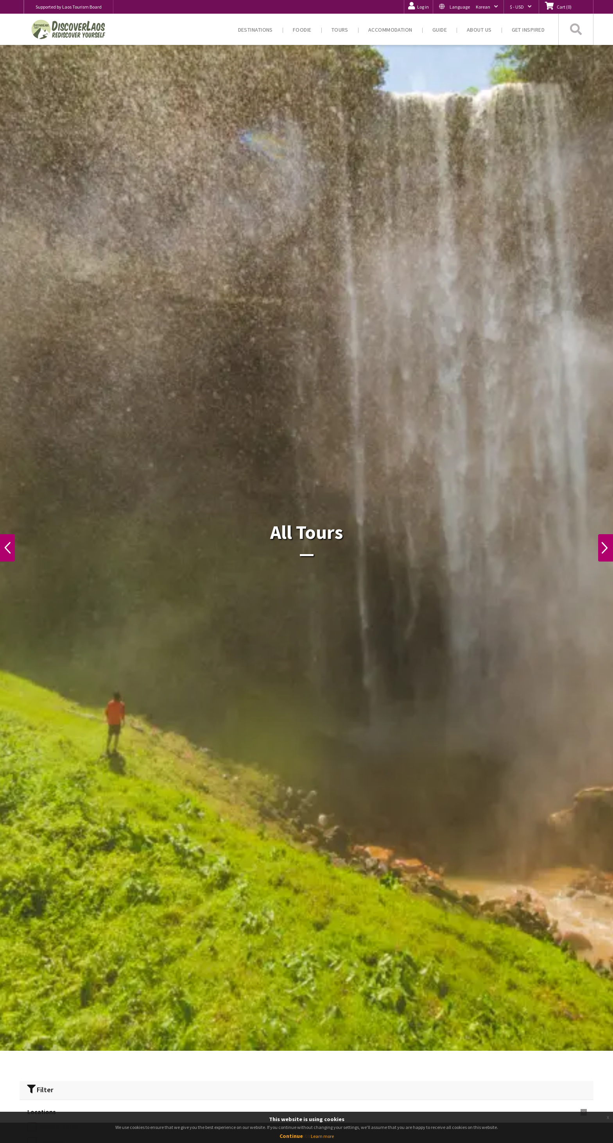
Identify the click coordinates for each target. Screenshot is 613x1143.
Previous (9, 548)
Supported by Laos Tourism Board (69, 7)
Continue (291, 1135)
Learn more (322, 1136)
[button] (468, 7)
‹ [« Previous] (359, 1095)
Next (603, 548)
